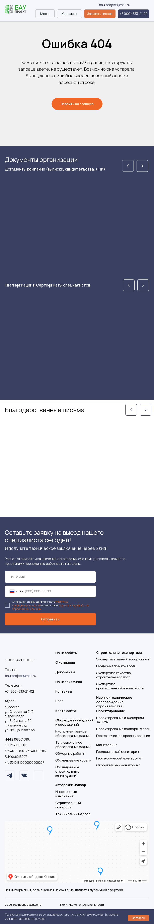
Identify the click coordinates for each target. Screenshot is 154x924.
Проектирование (110, 711)
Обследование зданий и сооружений (74, 722)
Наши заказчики (68, 681)
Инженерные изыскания (66, 793)
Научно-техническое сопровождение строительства (114, 701)
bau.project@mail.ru (114, 4)
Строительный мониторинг (118, 765)
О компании (65, 662)
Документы (65, 672)
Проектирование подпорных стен (123, 728)
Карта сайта (65, 710)
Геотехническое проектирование (123, 735)
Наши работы (66, 652)
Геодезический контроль (116, 666)
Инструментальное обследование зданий (72, 733)
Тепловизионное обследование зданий (72, 744)
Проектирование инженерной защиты (120, 719)
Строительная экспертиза (119, 652)
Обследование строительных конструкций (67, 771)
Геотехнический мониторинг (119, 758)
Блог (59, 701)
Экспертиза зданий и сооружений (123, 659)
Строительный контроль (68, 804)
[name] (50, 577)
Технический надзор (72, 813)
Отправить (50, 619)
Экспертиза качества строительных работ (113, 675)
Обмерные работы (70, 753)
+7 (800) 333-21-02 (19, 691)
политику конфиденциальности (40, 603)
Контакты (63, 691)
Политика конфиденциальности (82, 904)
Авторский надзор (70, 784)
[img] (15, 9)
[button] (100, 13)
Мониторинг (106, 744)
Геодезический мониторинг (118, 751)
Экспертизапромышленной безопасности (120, 686)
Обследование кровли (73, 760)
